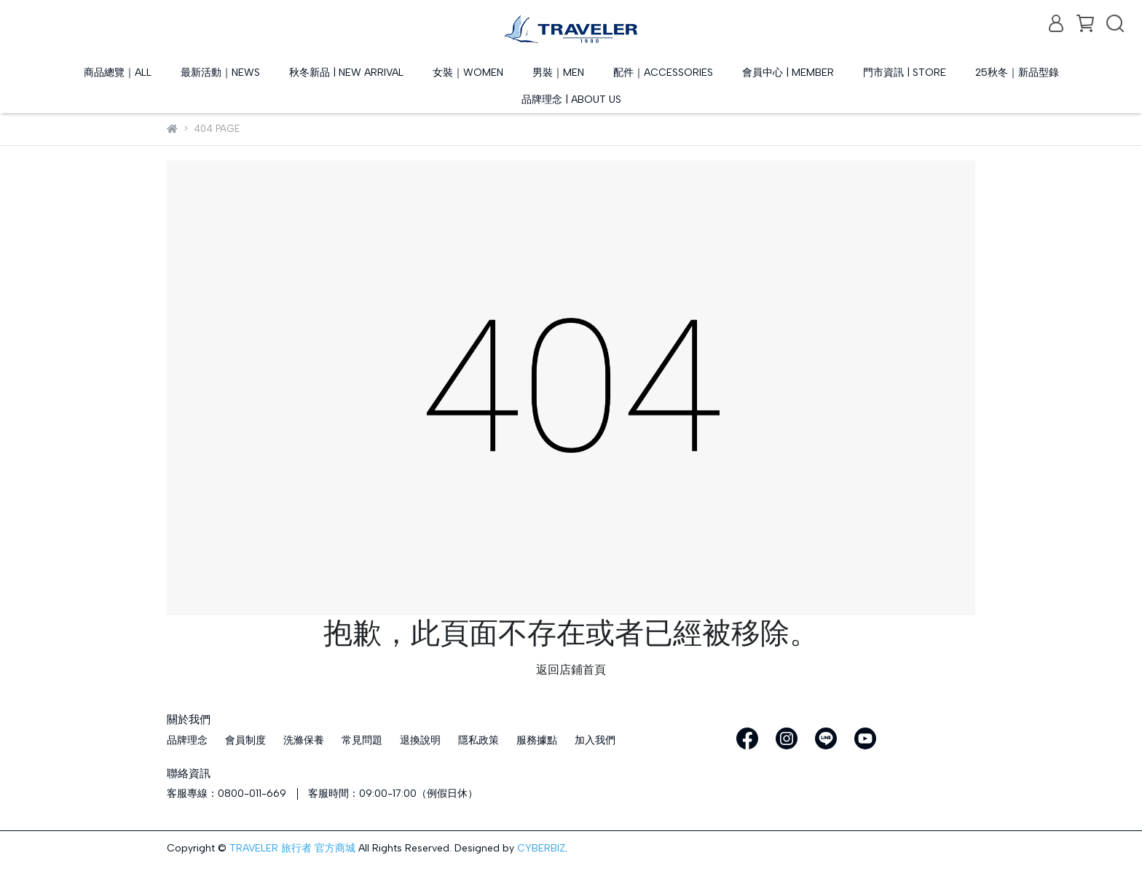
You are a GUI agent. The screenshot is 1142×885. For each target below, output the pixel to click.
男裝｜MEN (558, 72)
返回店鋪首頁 (571, 670)
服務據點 (536, 740)
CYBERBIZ (541, 848)
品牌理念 (187, 740)
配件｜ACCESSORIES (663, 72)
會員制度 (245, 740)
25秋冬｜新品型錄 (1017, 72)
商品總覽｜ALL (117, 72)
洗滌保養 (303, 740)
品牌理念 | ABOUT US (571, 99)
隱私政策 (478, 740)
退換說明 (420, 740)
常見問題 (362, 740)
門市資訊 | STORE (904, 72)
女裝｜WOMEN (468, 72)
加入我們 (595, 740)
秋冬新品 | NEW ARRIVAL (346, 72)
